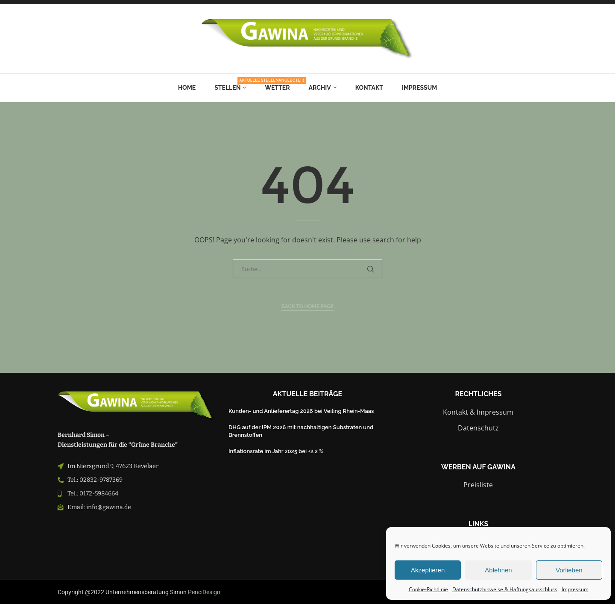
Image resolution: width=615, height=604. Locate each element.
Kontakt (369, 87)
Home (187, 87)
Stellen (230, 84)
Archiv (320, 87)
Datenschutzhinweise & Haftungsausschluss (504, 589)
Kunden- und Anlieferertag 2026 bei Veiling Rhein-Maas (301, 411)
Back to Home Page (307, 306)
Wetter (277, 87)
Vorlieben (569, 570)
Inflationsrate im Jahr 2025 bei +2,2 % (275, 451)
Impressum (575, 589)
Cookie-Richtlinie (428, 589)
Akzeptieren (428, 570)
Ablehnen (498, 570)
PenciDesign (204, 592)
